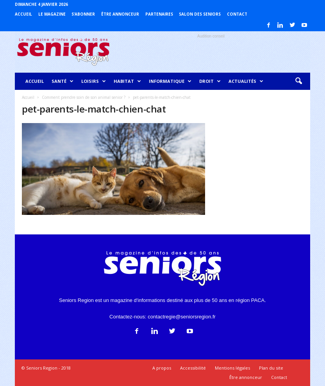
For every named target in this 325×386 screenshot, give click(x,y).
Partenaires (159, 14)
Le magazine (52, 14)
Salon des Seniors (200, 14)
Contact (237, 14)
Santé (62, 81)
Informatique (170, 81)
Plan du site (271, 368)
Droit (210, 81)
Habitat (127, 81)
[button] (298, 81)
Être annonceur (120, 14)
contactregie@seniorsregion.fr (182, 317)
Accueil (23, 14)
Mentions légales (232, 368)
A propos (161, 368)
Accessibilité (193, 368)
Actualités (246, 81)
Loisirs (93, 81)
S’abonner (83, 14)
